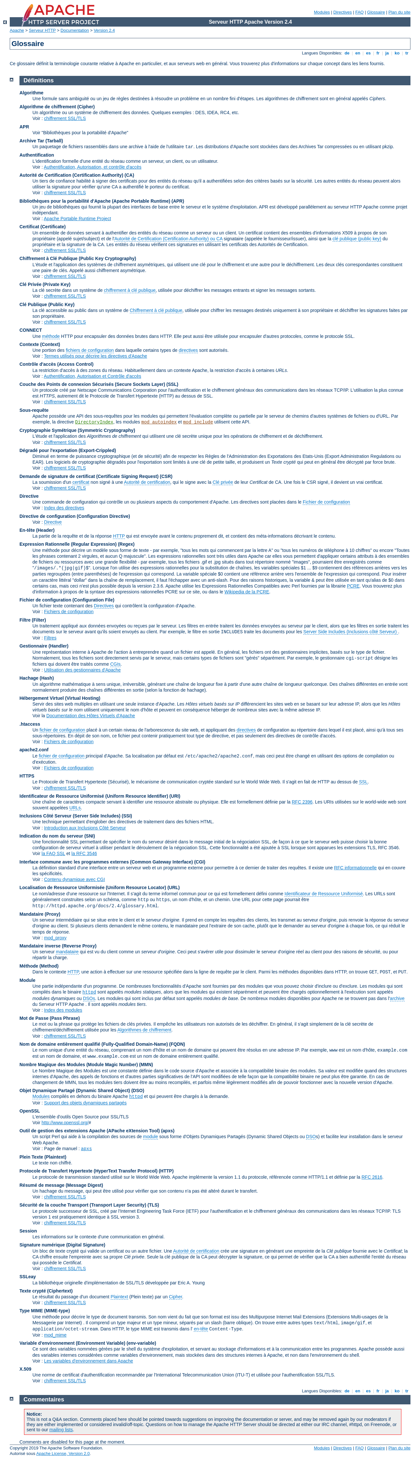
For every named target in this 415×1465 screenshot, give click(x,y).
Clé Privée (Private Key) (44, 284)
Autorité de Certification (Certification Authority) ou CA (168, 238)
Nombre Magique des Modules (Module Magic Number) (78, 1064)
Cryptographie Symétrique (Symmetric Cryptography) (77, 430)
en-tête (201, 1328)
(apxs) (167, 1130)
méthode (51, 336)
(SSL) (172, 384)
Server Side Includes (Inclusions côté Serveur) (350, 631)
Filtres (50, 637)
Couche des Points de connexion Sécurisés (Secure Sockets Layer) (92, 384)
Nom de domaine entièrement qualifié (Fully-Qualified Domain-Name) (93, 1044)
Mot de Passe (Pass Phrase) (49, 1018)
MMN (145, 1064)
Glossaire (376, 12)
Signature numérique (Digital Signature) (62, 1244)
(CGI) (199, 861)
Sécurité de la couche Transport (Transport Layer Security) (83, 1205)
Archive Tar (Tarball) (41, 140)
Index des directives (64, 507)
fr (378, 53)
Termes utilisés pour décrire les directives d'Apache (95, 356)
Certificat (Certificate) (42, 226)
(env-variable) (141, 1343)
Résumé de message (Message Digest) (61, 1185)
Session (28, 1230)
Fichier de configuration (326, 502)
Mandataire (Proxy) (39, 914)
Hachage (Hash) (36, 678)
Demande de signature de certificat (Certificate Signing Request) (89, 476)
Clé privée (223, 482)
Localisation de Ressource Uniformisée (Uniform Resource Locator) (93, 887)
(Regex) (126, 544)
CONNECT (30, 330)
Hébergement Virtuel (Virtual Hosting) (59, 698)
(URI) (174, 796)
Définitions (39, 80)
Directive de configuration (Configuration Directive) (74, 516)
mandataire (67, 951)
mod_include (198, 422)
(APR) (178, 201)
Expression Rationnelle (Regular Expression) (68, 544)
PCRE (353, 586)
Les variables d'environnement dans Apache (88, 1361)
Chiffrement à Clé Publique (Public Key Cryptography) (77, 258)
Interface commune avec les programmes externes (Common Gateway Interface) (106, 861)
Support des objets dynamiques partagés (85, 1102)
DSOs (89, 998)
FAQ (359, 12)
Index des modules (63, 1010)
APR (24, 126)
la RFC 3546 (84, 853)
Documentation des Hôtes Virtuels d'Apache (90, 715)
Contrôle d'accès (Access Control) (56, 364)
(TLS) (153, 1205)
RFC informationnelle (355, 867)
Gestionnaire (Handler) (43, 646)
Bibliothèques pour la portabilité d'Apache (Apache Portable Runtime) (94, 201)
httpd (89, 992)
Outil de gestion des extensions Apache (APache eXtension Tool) (89, 1130)
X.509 (25, 1369)
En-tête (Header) (37, 530)
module (150, 1136)
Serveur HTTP (42, 30)
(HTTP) (166, 1170)
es (368, 53)
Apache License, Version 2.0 (63, 1453)
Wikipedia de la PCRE (247, 591)
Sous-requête (33, 410)
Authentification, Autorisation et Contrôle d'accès (92, 376)
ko (397, 53)
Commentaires (44, 1399)
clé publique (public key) (357, 238)
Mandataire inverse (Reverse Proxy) (57, 945)
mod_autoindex (159, 422)
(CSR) (166, 476)
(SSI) (127, 815)
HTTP (119, 536)
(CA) (129, 175)
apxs (86, 1148)
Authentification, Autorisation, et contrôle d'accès (92, 167)
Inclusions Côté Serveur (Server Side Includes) (69, 815)
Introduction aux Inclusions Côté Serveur (85, 827)
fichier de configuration (62, 730)
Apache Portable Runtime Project (77, 218)
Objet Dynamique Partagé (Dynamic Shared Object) (75, 1090)
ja (387, 53)
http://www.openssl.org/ (65, 1122)
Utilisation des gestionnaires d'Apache (82, 670)
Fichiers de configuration (69, 611)
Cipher (175, 1296)
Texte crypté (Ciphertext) (46, 1290)
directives (188, 350)
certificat (80, 482)
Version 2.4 (104, 30)
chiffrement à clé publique (129, 290)
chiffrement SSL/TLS (65, 118)
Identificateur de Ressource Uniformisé (324, 893)
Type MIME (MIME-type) (44, 1310)
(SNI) (89, 836)
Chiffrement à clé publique (156, 310)
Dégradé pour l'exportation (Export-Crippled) (67, 450)
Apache (17, 30)
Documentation (75, 30)
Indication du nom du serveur (51, 836)
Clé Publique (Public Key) (47, 304)
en (357, 53)
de (346, 53)
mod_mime (55, 1335)
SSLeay (27, 1276)
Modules (322, 12)
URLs (75, 807)
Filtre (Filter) (32, 620)
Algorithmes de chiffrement (144, 1029)
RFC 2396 (302, 801)
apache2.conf (33, 749)
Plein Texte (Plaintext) (42, 1157)
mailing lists (61, 1429)
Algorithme (31, 92)
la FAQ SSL (53, 853)
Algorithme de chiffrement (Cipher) (57, 106)
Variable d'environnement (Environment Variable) (72, 1343)
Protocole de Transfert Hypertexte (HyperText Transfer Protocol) (88, 1170)
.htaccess (29, 724)
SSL (363, 781)
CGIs (115, 664)
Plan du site (399, 12)
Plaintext (119, 1296)
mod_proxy (55, 937)
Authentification (36, 155)
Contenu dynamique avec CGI (74, 879)
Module (27, 980)
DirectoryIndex (94, 422)
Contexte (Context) (39, 344)
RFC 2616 (371, 1177)
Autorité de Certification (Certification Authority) (71, 175)
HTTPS (26, 776)
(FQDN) (177, 1044)
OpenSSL (29, 1111)
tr (407, 53)
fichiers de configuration (90, 350)
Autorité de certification (147, 482)
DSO (311, 1136)
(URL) (173, 887)
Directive (29, 496)
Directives (342, 12)
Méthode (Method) (39, 966)
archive (397, 998)
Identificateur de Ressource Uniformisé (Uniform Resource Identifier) (93, 796)
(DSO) (137, 1090)
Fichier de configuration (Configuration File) (66, 599)
